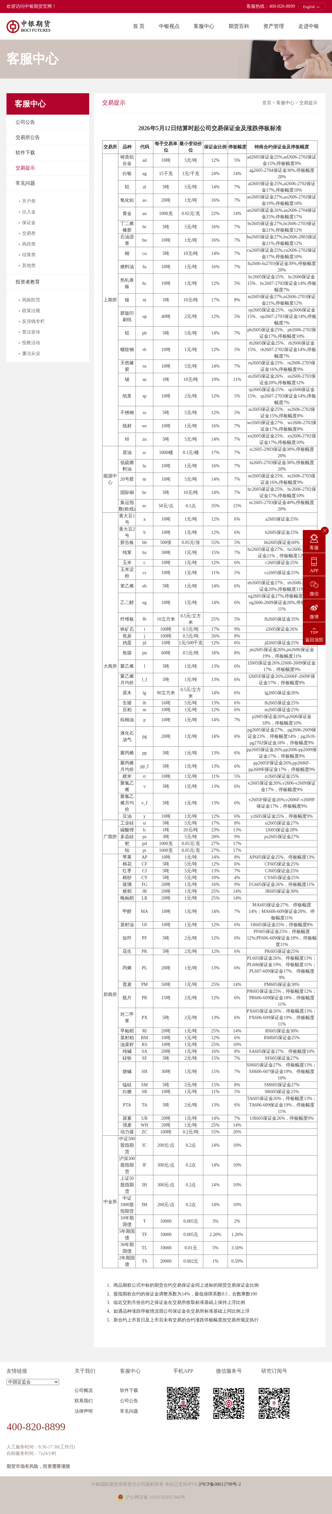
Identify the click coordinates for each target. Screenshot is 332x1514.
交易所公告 (28, 137)
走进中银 (308, 26)
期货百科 (239, 26)
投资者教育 (28, 281)
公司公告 (25, 122)
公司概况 (84, 1390)
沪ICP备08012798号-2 (219, 1484)
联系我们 (84, 1400)
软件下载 (25, 152)
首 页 (139, 26)
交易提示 (25, 167)
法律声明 (84, 1411)
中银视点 (169, 26)
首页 (266, 102)
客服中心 (204, 26)
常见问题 (25, 183)
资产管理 (273, 26)
